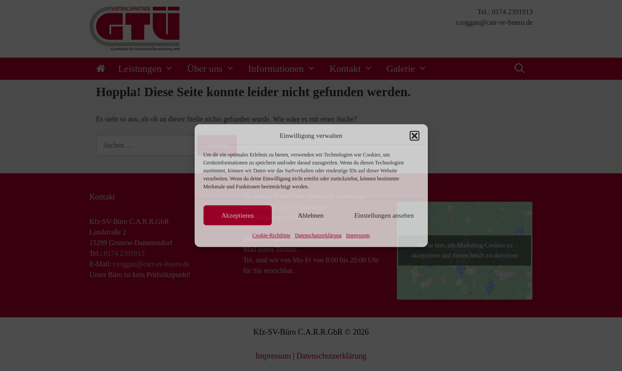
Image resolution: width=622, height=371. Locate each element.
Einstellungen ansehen (384, 215)
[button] (414, 135)
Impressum (357, 235)
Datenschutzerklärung (318, 235)
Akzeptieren (237, 215)
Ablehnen (310, 215)
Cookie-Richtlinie (271, 235)
